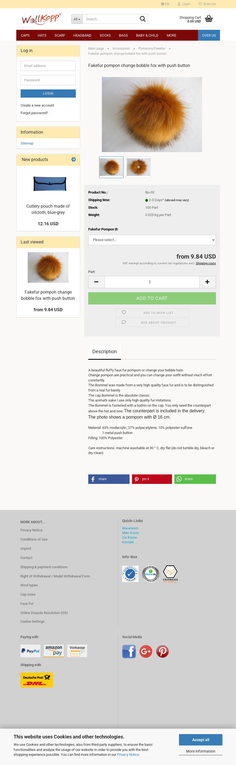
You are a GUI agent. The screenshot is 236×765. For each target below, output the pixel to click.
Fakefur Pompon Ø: (103, 229)
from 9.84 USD (48, 309)
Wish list (207, 4)
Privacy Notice (128, 755)
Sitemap (27, 143)
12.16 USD (48, 223)
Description (104, 351)
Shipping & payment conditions (44, 567)
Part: (91, 272)
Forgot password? (34, 113)
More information (200, 751)
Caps (25, 35)
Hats (42, 35)
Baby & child (147, 35)
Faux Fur (26, 604)
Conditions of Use (34, 539)
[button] (165, 4)
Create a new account (37, 105)
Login (48, 93)
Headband (82, 35)
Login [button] (184, 4)
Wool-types (29, 585)
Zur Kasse (129, 537)
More (171, 35)
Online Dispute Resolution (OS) (44, 613)
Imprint (25, 549)
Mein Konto (130, 533)
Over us (209, 35)
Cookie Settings (32, 621)
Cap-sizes (28, 594)
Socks (105, 35)
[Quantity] (152, 282)
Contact (26, 558)
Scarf (60, 35)
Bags (123, 35)
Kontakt (128, 542)
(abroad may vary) (177, 200)
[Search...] (77, 19)
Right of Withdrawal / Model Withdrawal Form (55, 576)
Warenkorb (130, 528)
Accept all (200, 740)
